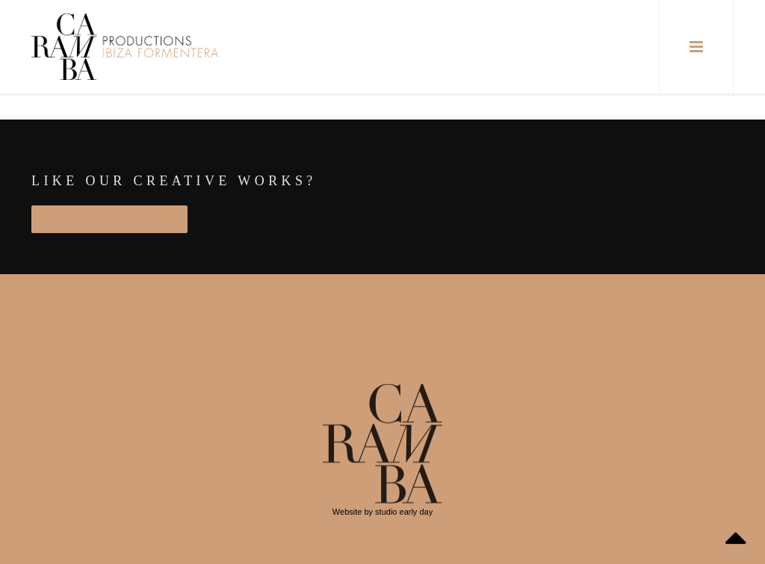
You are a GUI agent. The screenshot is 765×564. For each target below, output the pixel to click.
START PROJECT (109, 218)
